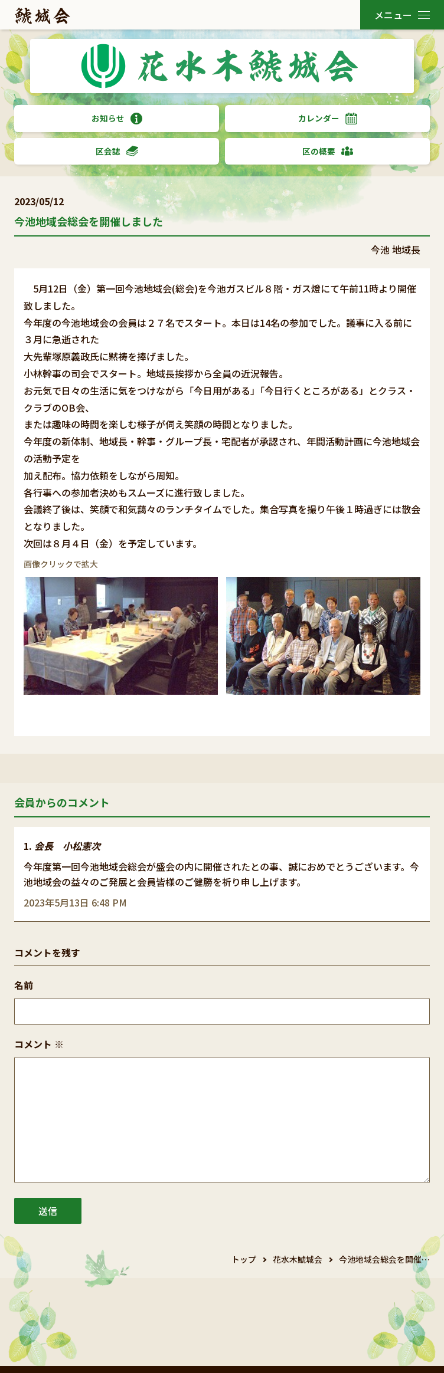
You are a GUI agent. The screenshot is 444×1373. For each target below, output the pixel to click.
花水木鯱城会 (297, 1259)
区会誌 (117, 151)
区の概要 (327, 151)
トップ (243, 1259)
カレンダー (327, 118)
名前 (23, 985)
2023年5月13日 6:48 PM (75, 902)
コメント (39, 1044)
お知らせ (117, 118)
